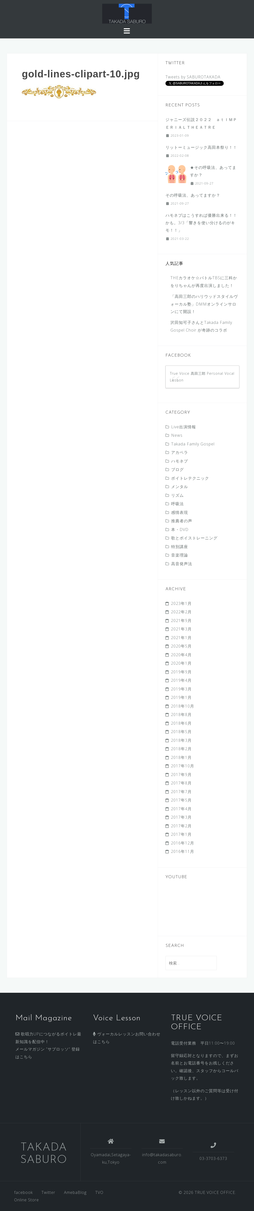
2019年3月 (181, 689)
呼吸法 (177, 503)
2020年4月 (181, 654)
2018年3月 (181, 740)
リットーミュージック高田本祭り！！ (201, 147)
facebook (23, 1192)
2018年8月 (181, 714)
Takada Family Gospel (193, 444)
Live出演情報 (183, 427)
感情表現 (179, 512)
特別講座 (179, 546)
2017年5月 (181, 800)
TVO (99, 1192)
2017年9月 (181, 774)
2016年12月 (182, 843)
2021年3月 (181, 629)
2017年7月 (181, 791)
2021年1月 (181, 637)
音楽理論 (179, 555)
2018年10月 (182, 706)
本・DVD (180, 529)
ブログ (177, 469)
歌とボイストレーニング (194, 538)
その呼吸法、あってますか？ (192, 195)
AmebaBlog (75, 1192)
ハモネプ (179, 461)
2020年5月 (181, 646)
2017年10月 (182, 766)
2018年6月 (181, 723)
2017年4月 (181, 808)
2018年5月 (181, 731)
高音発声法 (181, 563)
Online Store (26, 1200)
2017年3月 (181, 817)
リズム (177, 495)
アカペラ (179, 452)
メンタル (179, 486)
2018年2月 (181, 748)
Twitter (48, 1192)
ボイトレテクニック (190, 478)
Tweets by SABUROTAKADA (193, 77)
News (177, 435)
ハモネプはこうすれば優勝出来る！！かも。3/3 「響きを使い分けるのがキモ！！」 (201, 223)
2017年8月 (181, 783)
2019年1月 (181, 697)
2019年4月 (181, 680)
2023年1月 (181, 603)
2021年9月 (181, 620)
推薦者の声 (181, 521)
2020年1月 (181, 663)
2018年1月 (181, 757)
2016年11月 (182, 851)
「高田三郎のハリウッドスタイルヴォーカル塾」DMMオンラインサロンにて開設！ (204, 304)
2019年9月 (181, 672)
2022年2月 (181, 612)
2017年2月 (181, 826)
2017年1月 (181, 834)
